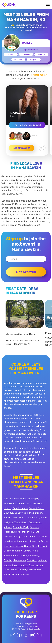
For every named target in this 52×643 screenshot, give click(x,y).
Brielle (8, 560)
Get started (26, 272)
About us (20, 623)
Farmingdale (34, 569)
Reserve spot (21, 148)
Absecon (35, 541)
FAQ (27, 623)
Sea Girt (32, 560)
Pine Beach (35, 512)
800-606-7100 (18, 629)
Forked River (36, 508)
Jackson (42, 560)
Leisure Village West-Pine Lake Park (26, 536)
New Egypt (23, 550)
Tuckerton (23, 503)
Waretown (10, 503)
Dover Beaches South (27, 531)
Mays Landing (31, 555)
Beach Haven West (15, 498)
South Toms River (14, 517)
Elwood (42, 546)
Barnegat (33, 498)
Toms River (20, 522)
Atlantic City (29, 546)
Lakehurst (23, 541)
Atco (31, 565)
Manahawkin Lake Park (20, 334)
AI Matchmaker (38, 74)
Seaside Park (21, 527)
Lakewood (10, 550)
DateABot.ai (27, 426)
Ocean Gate (32, 517)
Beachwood (21, 512)
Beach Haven (20, 508)
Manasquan (19, 560)
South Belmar (12, 574)
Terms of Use (25, 626)
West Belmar (18, 569)
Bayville (8, 512)
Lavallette (10, 541)
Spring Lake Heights (16, 565)
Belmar (25, 574)
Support (35, 626)
